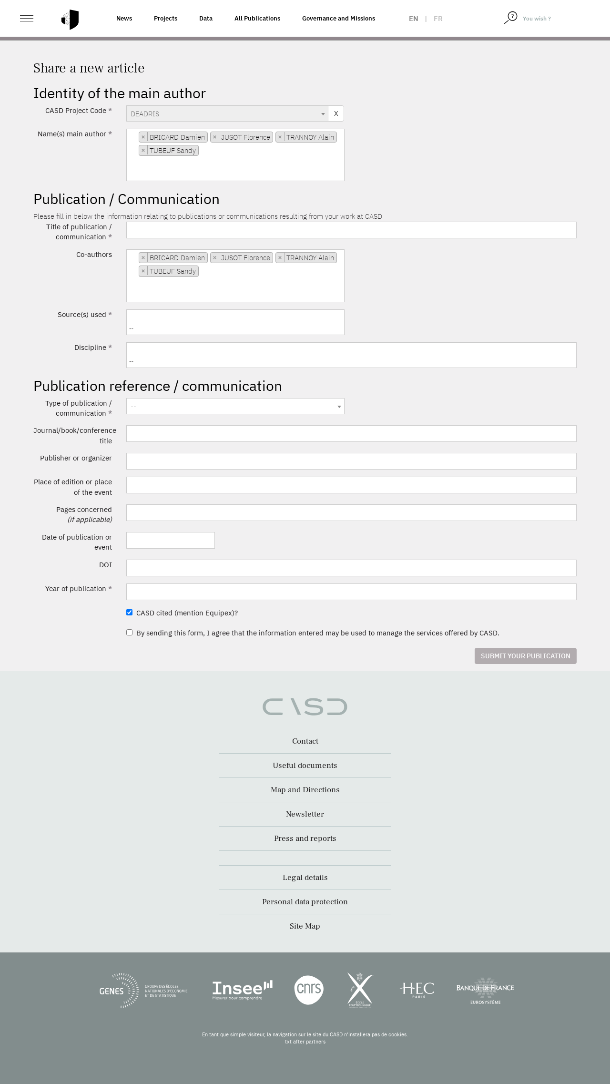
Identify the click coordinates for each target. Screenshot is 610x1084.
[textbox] (235, 407)
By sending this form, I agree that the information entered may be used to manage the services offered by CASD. (312, 632)
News (124, 18)
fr (438, 18)
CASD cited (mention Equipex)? (182, 612)
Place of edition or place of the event (73, 486)
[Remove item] (143, 136)
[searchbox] (131, 174)
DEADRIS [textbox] (145, 113)
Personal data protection (305, 902)
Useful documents (305, 765)
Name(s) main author (75, 133)
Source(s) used (85, 314)
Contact (305, 741)
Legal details (305, 877)
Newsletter (305, 814)
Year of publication (78, 588)
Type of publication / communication (78, 408)
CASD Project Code (78, 110)
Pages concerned (84, 514)
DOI (105, 564)
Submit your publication (525, 656)
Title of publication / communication (79, 231)
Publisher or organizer (76, 457)
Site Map (305, 926)
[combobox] (227, 113)
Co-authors (94, 254)
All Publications (257, 18)
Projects (165, 18)
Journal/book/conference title (74, 435)
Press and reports (305, 838)
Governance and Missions (338, 18)
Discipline (93, 347)
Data (206, 18)
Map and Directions (305, 790)
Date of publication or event (77, 542)
